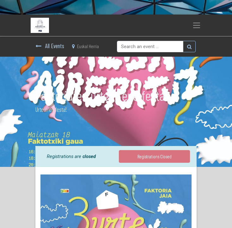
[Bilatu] (189, 46)
